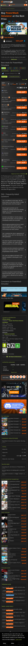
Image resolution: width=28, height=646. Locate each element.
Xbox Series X (15, 70)
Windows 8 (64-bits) (9, 334)
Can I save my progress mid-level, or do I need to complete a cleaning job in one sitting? (12, 257)
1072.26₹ (21, 100)
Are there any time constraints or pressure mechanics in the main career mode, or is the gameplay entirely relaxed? (13, 249)
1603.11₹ (21, 154)
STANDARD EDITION (14, 76)
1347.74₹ (21, 149)
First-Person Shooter (18, 320)
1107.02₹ (21, 115)
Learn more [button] (19, 639)
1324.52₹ (21, 141)
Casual (10, 320)
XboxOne (5, 70)
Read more (14, 59)
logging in (4, 290)
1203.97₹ (21, 129)
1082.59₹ (21, 107)
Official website (6, 319)
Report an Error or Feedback (19, 174)
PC (3, 68)
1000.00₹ (21, 92)
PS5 (9, 68)
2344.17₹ (21, 168)
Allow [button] (12, 643)
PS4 (15, 68)
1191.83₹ (21, 121)
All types (4, 76)
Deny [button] (4, 643)
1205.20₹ (21, 135)
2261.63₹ (21, 162)
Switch (22, 68)
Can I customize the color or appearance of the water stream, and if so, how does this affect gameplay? (13, 235)
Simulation (5, 322)
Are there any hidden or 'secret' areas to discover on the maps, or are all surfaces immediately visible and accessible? (12, 218)
